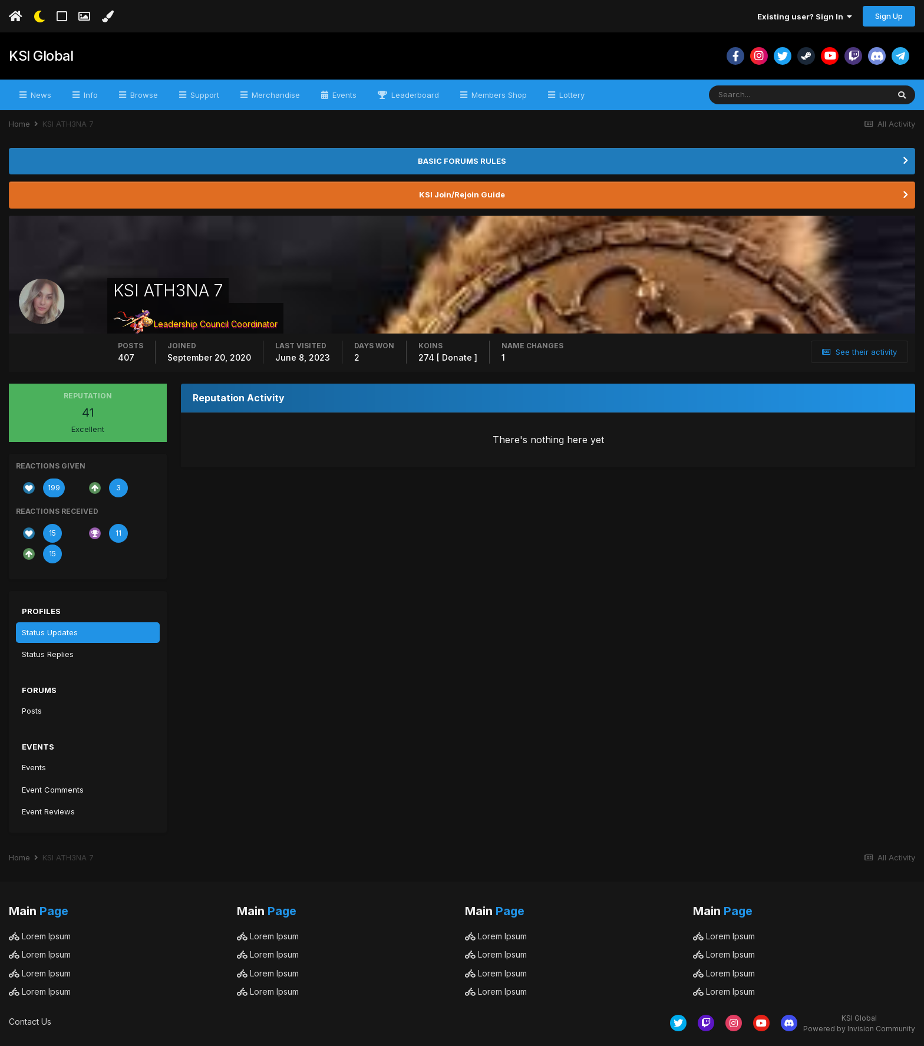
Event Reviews (48, 811)
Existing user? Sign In (804, 16)
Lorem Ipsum (40, 936)
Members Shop (498, 95)
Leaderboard (414, 95)
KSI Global (40, 56)
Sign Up (889, 16)
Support (203, 95)
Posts (32, 710)
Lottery (571, 95)
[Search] (760, 94)
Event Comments (53, 789)
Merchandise (274, 95)
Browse (143, 95)
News (39, 95)
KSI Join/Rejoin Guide (462, 194)
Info (89, 95)
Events (343, 95)
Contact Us (30, 1022)
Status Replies (48, 654)
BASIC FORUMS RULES (462, 161)
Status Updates (50, 632)
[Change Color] (107, 16)
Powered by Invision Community (859, 1028)
